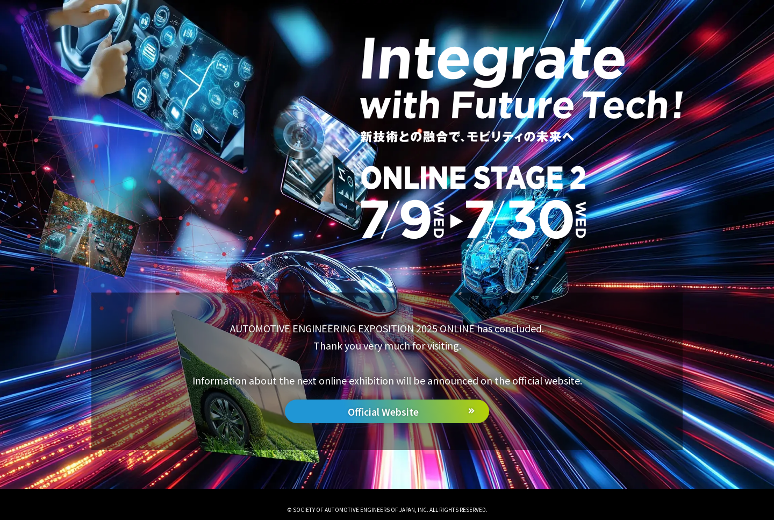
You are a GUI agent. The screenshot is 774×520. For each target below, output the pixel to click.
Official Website (383, 411)
